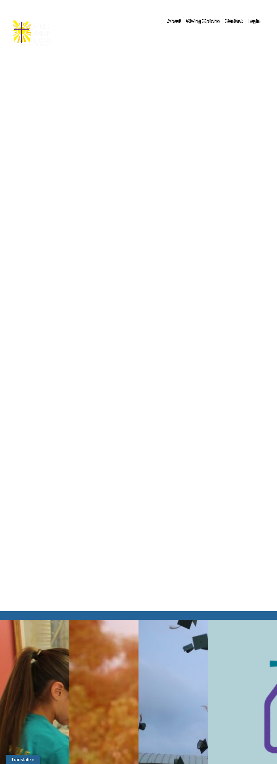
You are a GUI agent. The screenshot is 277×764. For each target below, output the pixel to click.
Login (254, 21)
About (174, 21)
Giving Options (202, 21)
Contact (233, 21)
